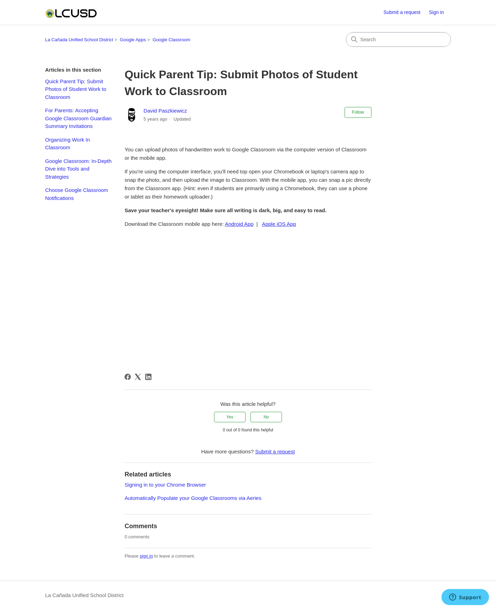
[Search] (398, 39)
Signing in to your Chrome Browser (165, 485)
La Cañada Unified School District (79, 39)
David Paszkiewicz (165, 111)
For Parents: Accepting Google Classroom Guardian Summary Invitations (78, 118)
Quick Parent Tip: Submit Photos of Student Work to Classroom (75, 89)
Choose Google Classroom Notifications (76, 194)
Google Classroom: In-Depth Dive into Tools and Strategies (78, 169)
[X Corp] (138, 377)
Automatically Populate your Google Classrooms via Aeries (193, 498)
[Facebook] (128, 377)
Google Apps (133, 39)
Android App (239, 224)
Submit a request (401, 12)
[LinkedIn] (148, 377)
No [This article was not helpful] (266, 417)
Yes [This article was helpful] (229, 417)
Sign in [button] (436, 12)
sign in (146, 556)
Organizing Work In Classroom (67, 144)
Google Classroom (171, 39)
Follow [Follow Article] (358, 112)
